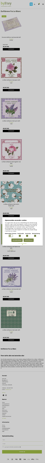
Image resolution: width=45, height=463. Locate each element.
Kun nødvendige (17, 240)
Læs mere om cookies (10, 231)
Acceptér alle (29, 240)
